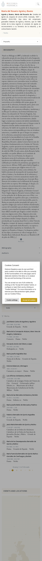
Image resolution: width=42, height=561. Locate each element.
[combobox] (21, 41)
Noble (5, 33)
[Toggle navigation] (38, 4)
